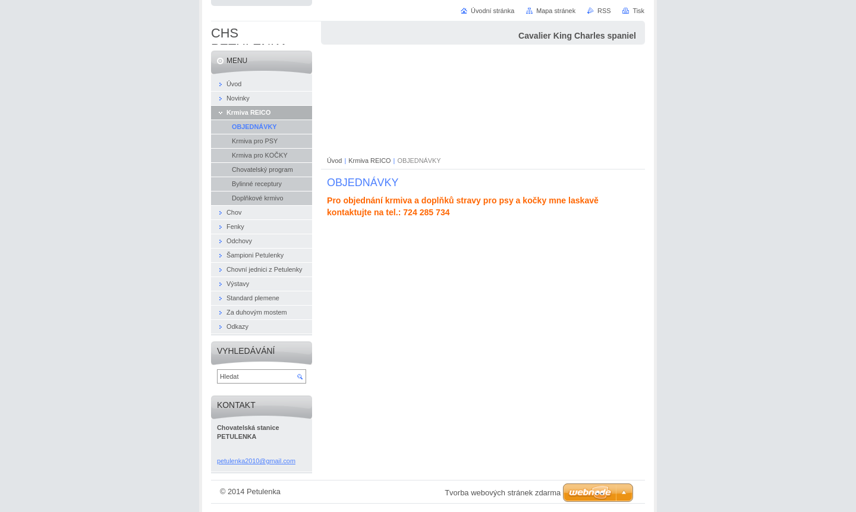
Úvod (334, 160)
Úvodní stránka (492, 10)
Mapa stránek (555, 10)
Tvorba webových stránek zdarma (503, 492)
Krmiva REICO (369, 160)
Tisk (638, 10)
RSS (603, 10)
